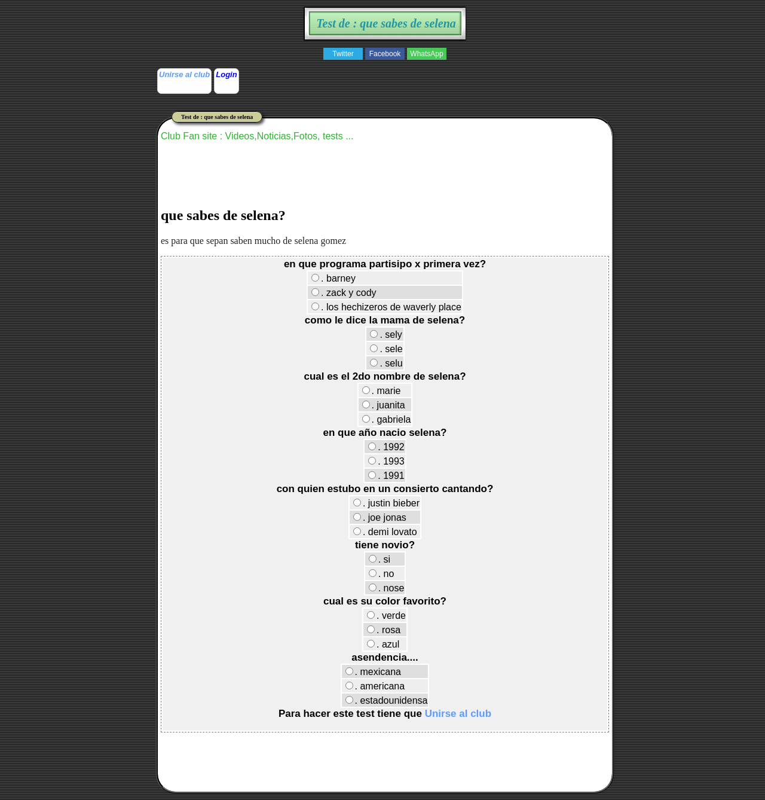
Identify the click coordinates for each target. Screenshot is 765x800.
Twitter (342, 54)
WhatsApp (426, 54)
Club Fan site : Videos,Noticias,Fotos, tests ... (257, 136)
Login (226, 74)
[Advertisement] (378, 225)
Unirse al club (184, 74)
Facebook (385, 54)
